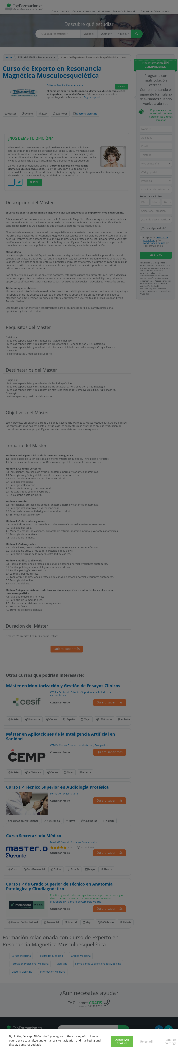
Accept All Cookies (122, 1041)
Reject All (146, 1041)
